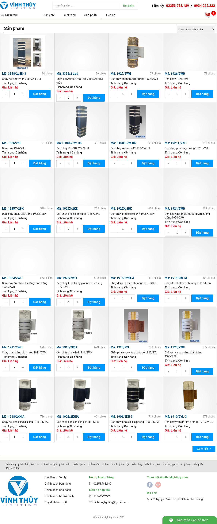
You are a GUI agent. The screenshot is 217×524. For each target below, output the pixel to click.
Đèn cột (125, 464)
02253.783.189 (177, 6)
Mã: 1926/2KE (11, 143)
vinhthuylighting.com (107, 517)
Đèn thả (24, 464)
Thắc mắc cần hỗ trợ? (191, 520)
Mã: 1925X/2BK (121, 208)
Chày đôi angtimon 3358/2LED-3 (21, 78)
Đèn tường (11, 464)
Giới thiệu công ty (55, 477)
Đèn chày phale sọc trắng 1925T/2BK (24, 213)
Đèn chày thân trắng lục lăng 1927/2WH (134, 78)
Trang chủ (49, 15)
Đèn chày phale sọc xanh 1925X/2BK (132, 213)
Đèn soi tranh (111, 464)
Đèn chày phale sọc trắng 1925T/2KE (187, 148)
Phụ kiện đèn (13, 468)
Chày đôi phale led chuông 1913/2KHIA (188, 283)
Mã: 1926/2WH (175, 73)
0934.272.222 (204, 6)
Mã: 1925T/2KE (175, 143)
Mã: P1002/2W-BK (69, 143)
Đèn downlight (50, 464)
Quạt (188, 464)
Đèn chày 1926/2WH (177, 78)
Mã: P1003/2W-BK (123, 143)
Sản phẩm (90, 15)
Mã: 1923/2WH (12, 278)
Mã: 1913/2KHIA (176, 278)
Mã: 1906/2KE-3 (122, 416)
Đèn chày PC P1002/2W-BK (72, 148)
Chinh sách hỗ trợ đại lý (59, 496)
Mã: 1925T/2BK (13, 208)
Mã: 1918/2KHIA (13, 416)
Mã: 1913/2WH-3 (122, 278)
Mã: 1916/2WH (66, 347)
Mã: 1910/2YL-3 (176, 416)
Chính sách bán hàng (58, 483)
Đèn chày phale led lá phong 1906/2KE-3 (135, 421)
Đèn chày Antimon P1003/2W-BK (130, 148)
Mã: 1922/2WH (66, 278)
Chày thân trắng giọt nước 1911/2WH (24, 352)
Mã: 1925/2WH (175, 347)
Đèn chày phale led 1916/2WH (74, 352)
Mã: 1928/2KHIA (67, 416)
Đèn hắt (35, 464)
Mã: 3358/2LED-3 (14, 73)
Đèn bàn (149, 464)
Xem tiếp (204, 448)
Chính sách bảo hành (58, 490)
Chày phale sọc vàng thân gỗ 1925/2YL (134, 352)
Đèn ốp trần (80, 464)
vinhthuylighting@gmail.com (111, 502)
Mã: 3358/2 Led (67, 73)
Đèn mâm (66, 464)
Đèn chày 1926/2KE (13, 148)
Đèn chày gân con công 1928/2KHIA (77, 421)
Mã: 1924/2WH (175, 208)
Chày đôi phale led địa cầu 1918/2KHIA (25, 421)
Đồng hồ (198, 464)
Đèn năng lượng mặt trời (169, 464)
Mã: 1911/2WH (12, 347)
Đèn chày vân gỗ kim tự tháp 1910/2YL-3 (189, 421)
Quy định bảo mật (56, 502)
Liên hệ (110, 15)
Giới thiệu (70, 15)
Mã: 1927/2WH (121, 73)
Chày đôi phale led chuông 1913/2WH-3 (134, 283)
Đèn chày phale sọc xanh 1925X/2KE (78, 213)
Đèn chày (137, 464)
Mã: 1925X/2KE (67, 208)
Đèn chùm (94, 464)
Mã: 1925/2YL (120, 347)
